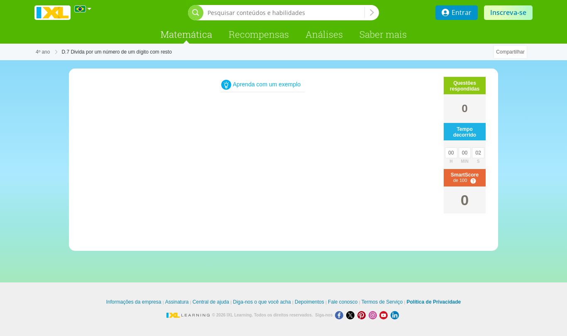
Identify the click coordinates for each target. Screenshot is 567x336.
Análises (324, 34)
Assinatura (177, 302)
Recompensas (259, 34)
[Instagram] (374, 315)
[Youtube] (385, 315)
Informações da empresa (133, 302)
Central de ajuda (211, 302)
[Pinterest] (363, 315)
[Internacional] (83, 9)
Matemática (186, 34)
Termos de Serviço (382, 302)
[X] (351, 315)
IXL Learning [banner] (52, 12)
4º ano (43, 52)
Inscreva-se (508, 12)
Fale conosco (342, 302)
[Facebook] (340, 315)
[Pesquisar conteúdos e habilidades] (286, 13)
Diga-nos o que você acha (262, 302)
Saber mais (383, 34)
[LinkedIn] (396, 315)
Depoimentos (309, 302)
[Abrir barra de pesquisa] (195, 12)
